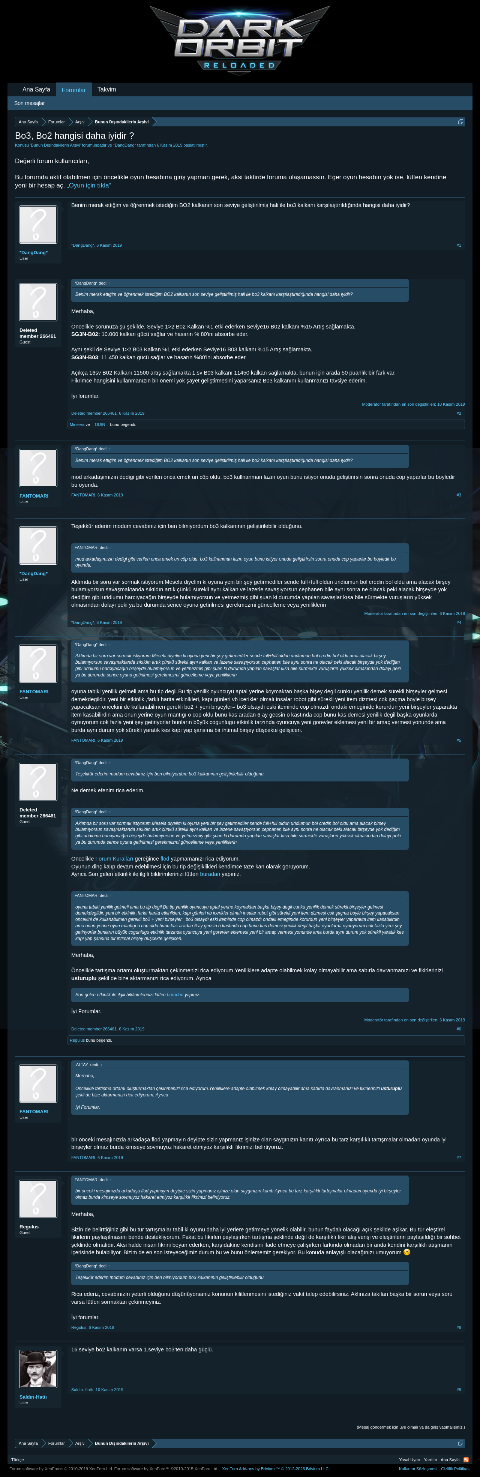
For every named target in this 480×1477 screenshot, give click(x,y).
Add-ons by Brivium (276, 1469)
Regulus (77, 1040)
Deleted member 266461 (38, 333)
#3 (459, 495)
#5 (459, 740)
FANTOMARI (34, 496)
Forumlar (74, 90)
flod (165, 859)
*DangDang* (124, 145)
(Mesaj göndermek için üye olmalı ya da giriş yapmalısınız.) (411, 1427)
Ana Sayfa (36, 89)
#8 (459, 1327)
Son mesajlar (29, 103)
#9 (459, 1389)
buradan (211, 874)
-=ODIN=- (100, 424)
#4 (459, 622)
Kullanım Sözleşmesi (418, 1469)
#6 (459, 1029)
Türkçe (17, 1460)
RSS (466, 1459)
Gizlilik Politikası (456, 1469)
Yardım (430, 1460)
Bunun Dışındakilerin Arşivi (55, 145)
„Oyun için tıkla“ (89, 185)
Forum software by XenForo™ (166, 1469)
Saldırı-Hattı (33, 1397)
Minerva (77, 424)
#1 (459, 245)
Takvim (107, 89)
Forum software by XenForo (61, 1469)
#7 (459, 1157)
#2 (459, 413)
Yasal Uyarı (409, 1460)
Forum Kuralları (114, 859)
